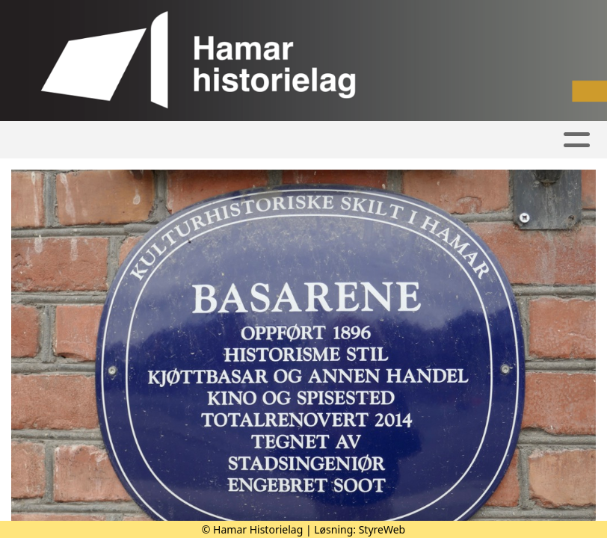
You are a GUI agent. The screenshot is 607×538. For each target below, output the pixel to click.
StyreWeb (382, 529)
